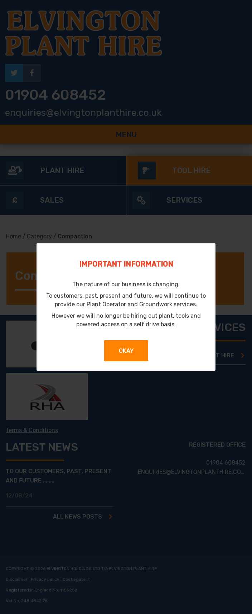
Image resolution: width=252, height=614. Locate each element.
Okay (126, 350)
